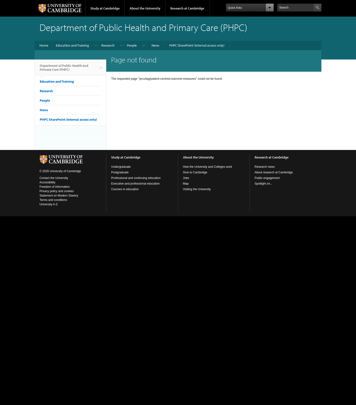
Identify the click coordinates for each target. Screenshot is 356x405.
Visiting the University (197, 189)
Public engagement (267, 178)
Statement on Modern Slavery (58, 195)
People (132, 45)
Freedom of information (54, 186)
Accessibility (47, 182)
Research (108, 45)
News (155, 45)
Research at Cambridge (187, 8)
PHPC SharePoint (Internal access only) (196, 45)
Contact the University (53, 178)
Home (43, 45)
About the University (145, 8)
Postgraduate (119, 172)
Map (186, 183)
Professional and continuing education (136, 178)
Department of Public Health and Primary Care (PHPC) (64, 69)
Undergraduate (121, 166)
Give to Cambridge (195, 172)
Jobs (186, 178)
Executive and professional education (135, 183)
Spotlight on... (263, 183)
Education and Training (72, 45)
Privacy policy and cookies (56, 191)
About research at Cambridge (274, 172)
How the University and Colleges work (207, 166)
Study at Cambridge (105, 8)
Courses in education (125, 189)
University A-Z (48, 204)
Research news (265, 166)
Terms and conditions (53, 200)
